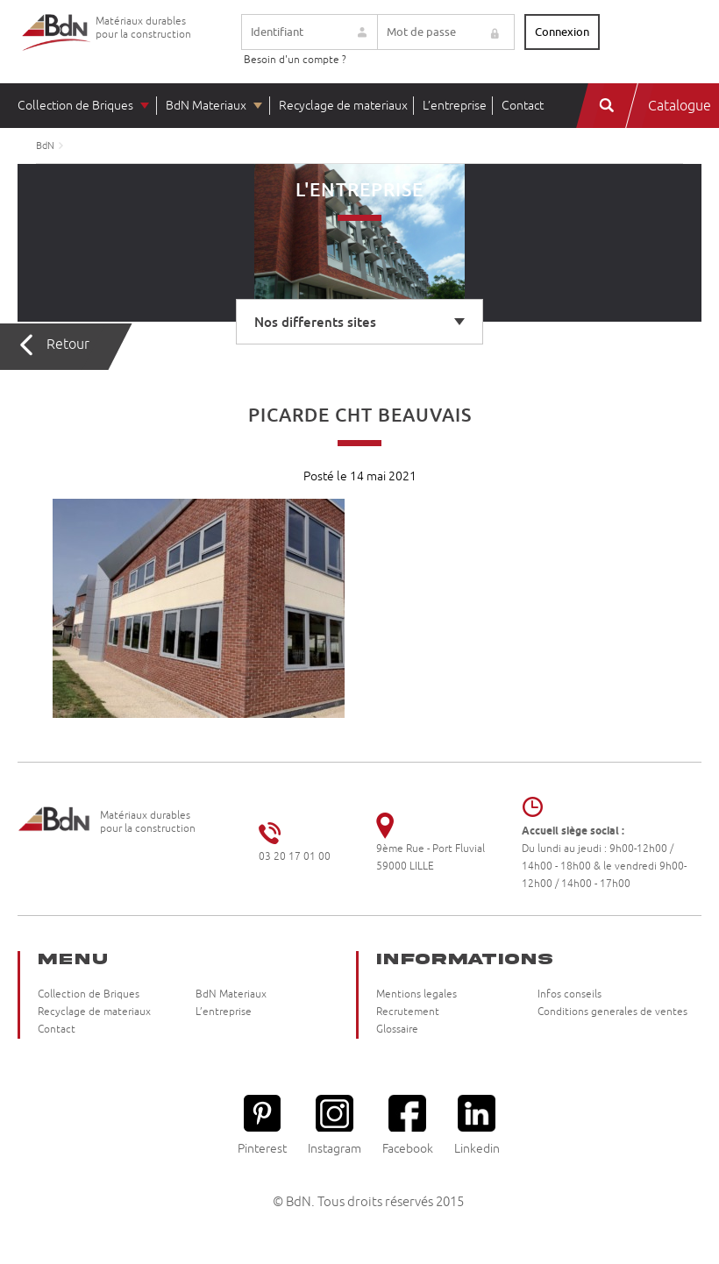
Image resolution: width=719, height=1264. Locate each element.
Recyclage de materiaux (343, 105)
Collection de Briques (75, 105)
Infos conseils (569, 994)
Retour (67, 344)
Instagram (334, 1125)
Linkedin (477, 1125)
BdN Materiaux (206, 105)
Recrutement (407, 1012)
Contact (523, 105)
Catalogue (679, 106)
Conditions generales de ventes (612, 1012)
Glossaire (397, 1029)
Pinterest (262, 1125)
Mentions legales (416, 994)
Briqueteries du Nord (57, 46)
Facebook (407, 1125)
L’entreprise (455, 105)
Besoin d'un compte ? (295, 60)
